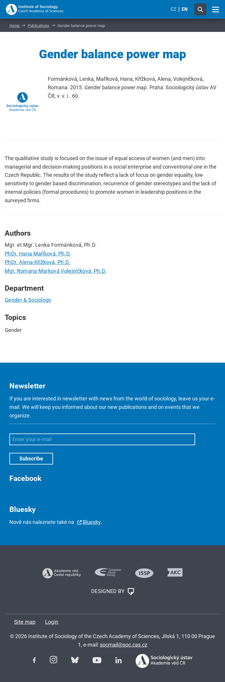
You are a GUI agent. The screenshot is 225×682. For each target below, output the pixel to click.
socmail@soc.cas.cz (123, 645)
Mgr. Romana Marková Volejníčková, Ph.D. (55, 271)
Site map (25, 622)
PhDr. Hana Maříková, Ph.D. (38, 254)
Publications (39, 25)
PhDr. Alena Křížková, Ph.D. (37, 262)
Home (14, 25)
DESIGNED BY (112, 591)
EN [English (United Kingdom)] (185, 9)
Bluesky (91, 522)
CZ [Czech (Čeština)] (173, 9)
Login (52, 622)
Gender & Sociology (28, 300)
